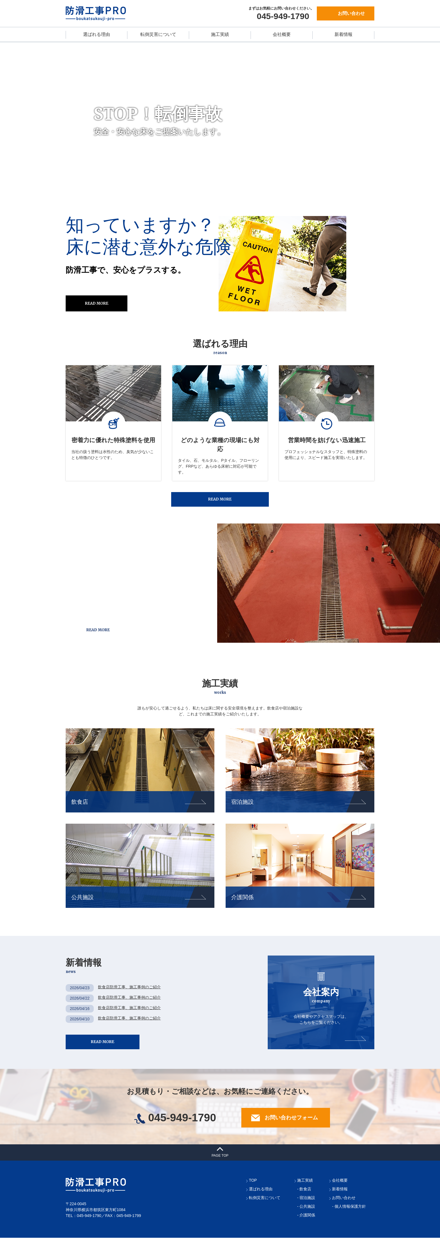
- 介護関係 (306, 1217)
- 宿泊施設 (306, 1200)
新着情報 (343, 34)
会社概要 (282, 34)
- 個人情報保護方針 (349, 1208)
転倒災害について (158, 34)
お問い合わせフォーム (282, 1120)
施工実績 (220, 34)
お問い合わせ (351, 13)
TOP (253, 1182)
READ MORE (96, 303)
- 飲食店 (304, 1191)
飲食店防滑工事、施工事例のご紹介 (129, 988)
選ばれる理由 (96, 34)
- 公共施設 (306, 1208)
